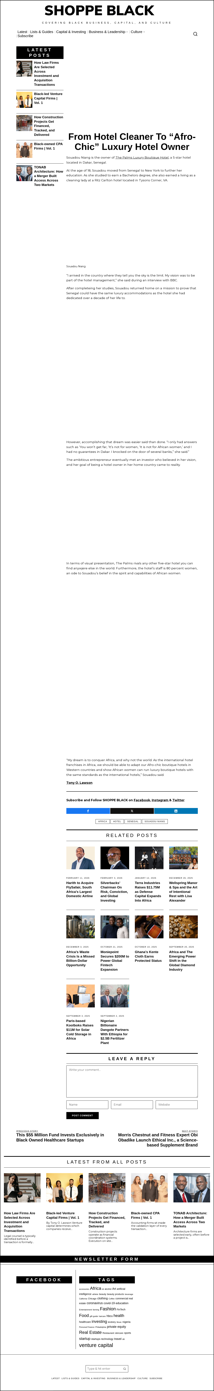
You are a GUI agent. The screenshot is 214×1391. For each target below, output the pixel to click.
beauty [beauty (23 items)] (102, 1294)
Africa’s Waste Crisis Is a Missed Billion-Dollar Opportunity (80, 958)
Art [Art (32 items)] (114, 1288)
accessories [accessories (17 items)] (84, 1289)
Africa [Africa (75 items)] (95, 1288)
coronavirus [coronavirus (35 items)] (95, 1303)
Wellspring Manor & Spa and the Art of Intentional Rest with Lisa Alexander (183, 891)
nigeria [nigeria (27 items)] (126, 1321)
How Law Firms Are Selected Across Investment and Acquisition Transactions (46, 73)
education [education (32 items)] (122, 1303)
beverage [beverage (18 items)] (129, 1294)
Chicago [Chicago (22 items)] (92, 1298)
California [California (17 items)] (83, 1299)
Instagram (160, 800)
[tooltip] (88, 811)
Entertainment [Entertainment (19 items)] (85, 1310)
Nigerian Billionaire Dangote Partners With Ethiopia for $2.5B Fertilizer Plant (115, 1032)
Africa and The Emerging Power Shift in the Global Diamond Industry (182, 960)
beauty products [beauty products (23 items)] (115, 1294)
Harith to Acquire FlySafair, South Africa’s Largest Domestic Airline (80, 889)
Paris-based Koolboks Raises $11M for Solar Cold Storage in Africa (80, 1029)
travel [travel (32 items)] (117, 1339)
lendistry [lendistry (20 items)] (112, 1322)
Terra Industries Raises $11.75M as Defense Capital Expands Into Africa (148, 891)
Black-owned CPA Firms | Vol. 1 (48, 146)
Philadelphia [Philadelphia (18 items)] (100, 1327)
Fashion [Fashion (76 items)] (108, 1308)
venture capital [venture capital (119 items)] (96, 1345)
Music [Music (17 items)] (119, 1322)
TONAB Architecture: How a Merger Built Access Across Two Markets (48, 176)
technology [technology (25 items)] (107, 1339)
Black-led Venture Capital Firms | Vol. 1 (48, 98)
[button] (124, 1368)
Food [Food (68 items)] (84, 1315)
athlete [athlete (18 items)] (95, 1294)
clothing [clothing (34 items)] (102, 1298)
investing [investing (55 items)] (99, 1321)
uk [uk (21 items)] (123, 1339)
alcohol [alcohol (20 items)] (108, 1289)
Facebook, (142, 800)
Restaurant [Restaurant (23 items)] (108, 1333)
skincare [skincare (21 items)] (119, 1333)
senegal (133, 821)
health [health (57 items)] (118, 1315)
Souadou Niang (155, 821)
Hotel (117, 821)
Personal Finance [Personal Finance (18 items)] (86, 1327)
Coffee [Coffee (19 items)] (112, 1299)
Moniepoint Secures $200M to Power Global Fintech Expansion (115, 960)
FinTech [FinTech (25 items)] (121, 1309)
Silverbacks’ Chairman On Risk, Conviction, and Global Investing (114, 891)
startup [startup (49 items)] (84, 1338)
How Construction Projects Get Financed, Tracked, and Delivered (48, 126)
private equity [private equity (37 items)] (116, 1326)
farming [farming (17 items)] (96, 1310)
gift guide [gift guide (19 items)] (94, 1316)
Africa (102, 821)
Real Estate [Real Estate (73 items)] (90, 1332)
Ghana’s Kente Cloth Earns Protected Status (148, 956)
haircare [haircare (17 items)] (102, 1316)
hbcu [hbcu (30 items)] (110, 1315)
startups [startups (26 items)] (96, 1339)
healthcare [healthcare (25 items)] (85, 1321)
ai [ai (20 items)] (103, 1289)
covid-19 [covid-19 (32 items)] (109, 1303)
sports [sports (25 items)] (127, 1333)
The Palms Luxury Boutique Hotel (142, 157)
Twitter (178, 800)
